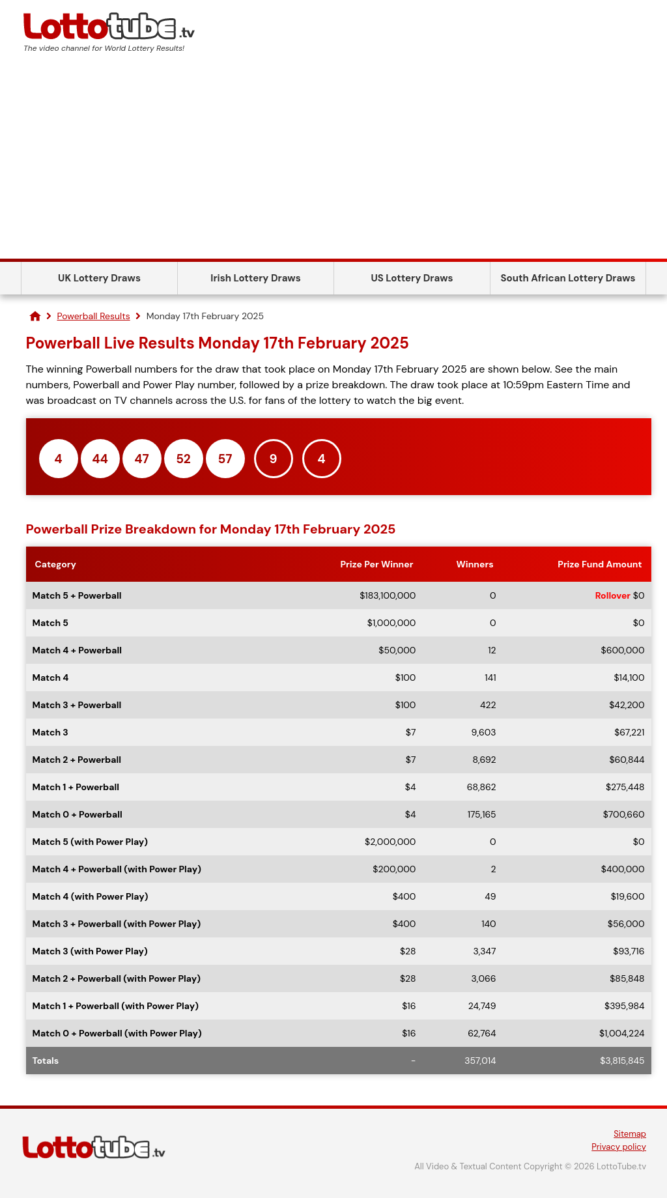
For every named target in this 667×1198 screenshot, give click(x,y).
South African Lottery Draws (568, 278)
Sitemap (630, 1133)
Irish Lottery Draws (255, 278)
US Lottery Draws (412, 278)
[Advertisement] (333, 161)
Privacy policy (618, 1146)
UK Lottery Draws (99, 278)
